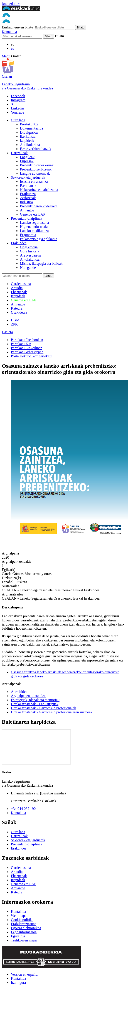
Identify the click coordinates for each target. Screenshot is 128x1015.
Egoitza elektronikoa (26, 928)
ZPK (14, 324)
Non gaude (28, 268)
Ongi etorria (29, 247)
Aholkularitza (30, 145)
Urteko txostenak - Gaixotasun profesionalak (43, 708)
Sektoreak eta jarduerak (28, 177)
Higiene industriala (34, 227)
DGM (15, 320)
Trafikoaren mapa (24, 940)
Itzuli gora (18, 982)
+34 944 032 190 (23, 809)
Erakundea (18, 243)
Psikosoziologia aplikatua (38, 239)
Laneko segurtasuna (34, 222)
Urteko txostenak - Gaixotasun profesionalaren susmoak (51, 712)
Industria (26, 202)
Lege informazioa (24, 932)
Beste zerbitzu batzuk (35, 149)
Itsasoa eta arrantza (34, 181)
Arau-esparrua (30, 255)
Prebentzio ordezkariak (37, 165)
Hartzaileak (19, 153)
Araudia (17, 288)
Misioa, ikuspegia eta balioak (41, 263)
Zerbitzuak (28, 198)
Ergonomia (28, 235)
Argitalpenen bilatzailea (28, 696)
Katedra (16, 308)
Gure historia (29, 251)
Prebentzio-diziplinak (26, 218)
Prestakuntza (29, 124)
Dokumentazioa (31, 128)
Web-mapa (19, 916)
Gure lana (18, 120)
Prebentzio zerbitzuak (36, 169)
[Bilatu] (22, 36)
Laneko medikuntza (34, 231)
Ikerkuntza (27, 136)
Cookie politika (22, 920)
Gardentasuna (21, 284)
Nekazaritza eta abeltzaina (39, 190)
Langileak (27, 157)
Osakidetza (19, 312)
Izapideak (27, 140)
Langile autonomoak (35, 173)
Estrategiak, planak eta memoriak (35, 700)
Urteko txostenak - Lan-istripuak (34, 704)
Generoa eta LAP (32, 214)
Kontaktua (9, 32)
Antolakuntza (29, 259)
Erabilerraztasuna (23, 924)
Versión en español (24, 974)
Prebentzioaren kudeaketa (38, 206)
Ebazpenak (19, 292)
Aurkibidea (19, 692)
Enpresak (27, 161)
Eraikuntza (28, 194)
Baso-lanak (28, 186)
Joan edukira (11, 4)
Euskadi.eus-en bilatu (17, 27)
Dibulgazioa (29, 132)
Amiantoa (27, 210)
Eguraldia (18, 936)
